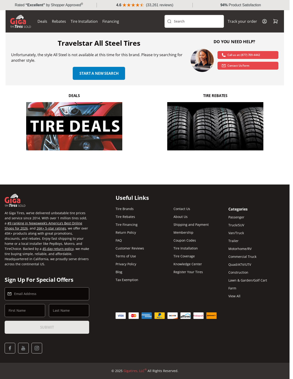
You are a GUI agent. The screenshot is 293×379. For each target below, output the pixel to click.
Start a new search (98, 73)
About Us (180, 216)
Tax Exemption (127, 280)
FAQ (119, 240)
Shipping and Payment (191, 224)
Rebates (59, 21)
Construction (238, 272)
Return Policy (126, 232)
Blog (119, 272)
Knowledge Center (187, 264)
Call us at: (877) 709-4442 (240, 55)
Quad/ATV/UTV (239, 264)
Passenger (236, 217)
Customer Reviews (130, 248)
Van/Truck (236, 233)
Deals (42, 21)
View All (234, 296)
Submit (47, 327)
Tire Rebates (125, 216)
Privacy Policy (126, 264)
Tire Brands (125, 209)
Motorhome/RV (240, 248)
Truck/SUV (236, 225)
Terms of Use (126, 256)
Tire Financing (127, 224)
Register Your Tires (188, 272)
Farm (232, 288)
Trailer (233, 241)
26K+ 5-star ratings (51, 228)
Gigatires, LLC (135, 370)
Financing (110, 21)
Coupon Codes (184, 240)
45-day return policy (58, 248)
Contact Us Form (235, 65)
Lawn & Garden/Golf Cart (247, 280)
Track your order (242, 21)
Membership (183, 232)
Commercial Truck (242, 256)
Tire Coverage (184, 256)
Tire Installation (84, 21)
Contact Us (181, 209)
